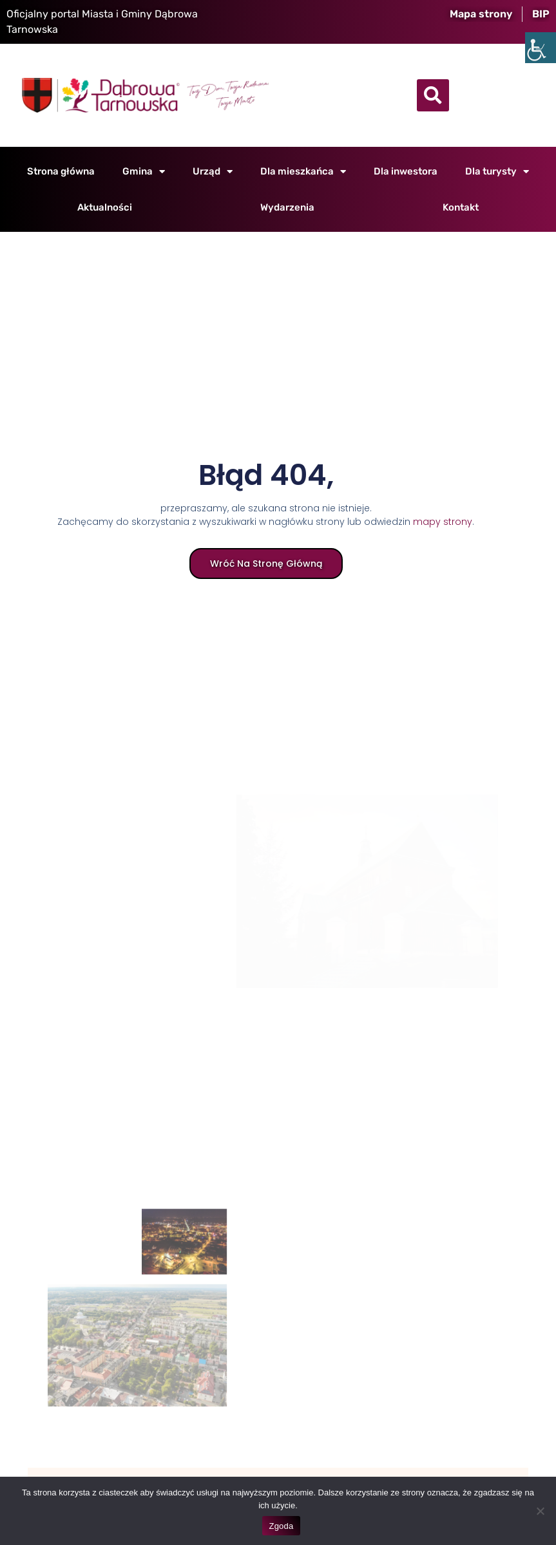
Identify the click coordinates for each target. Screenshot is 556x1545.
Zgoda (281, 1526)
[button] (433, 95)
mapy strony (442, 522)
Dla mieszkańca (303, 171)
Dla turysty (497, 171)
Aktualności (104, 207)
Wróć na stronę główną (265, 564)
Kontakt (461, 207)
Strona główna (61, 171)
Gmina (143, 171)
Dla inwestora (405, 171)
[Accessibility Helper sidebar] (540, 47)
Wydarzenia (287, 207)
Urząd (213, 171)
